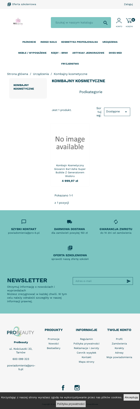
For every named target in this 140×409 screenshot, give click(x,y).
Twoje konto (119, 330)
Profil (119, 339)
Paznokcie (29, 42)
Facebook (63, 387)
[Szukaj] (81, 22)
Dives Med (115, 52)
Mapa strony (86, 361)
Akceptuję (131, 397)
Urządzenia (110, 42)
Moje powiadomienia (119, 357)
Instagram (77, 387)
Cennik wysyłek (86, 352)
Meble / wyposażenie (32, 52)
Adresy (119, 352)
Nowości (53, 343)
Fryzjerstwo (70, 63)
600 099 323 (21, 359)
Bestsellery (53, 348)
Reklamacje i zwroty (86, 348)
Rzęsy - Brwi (59, 52)
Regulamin (86, 339)
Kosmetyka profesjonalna (79, 42)
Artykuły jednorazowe (88, 52)
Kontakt (86, 357)
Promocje (53, 339)
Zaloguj (128, 4)
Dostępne (117, 112)
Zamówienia (119, 343)
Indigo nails (48, 42)
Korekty (119, 348)
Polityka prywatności (71, 404)
